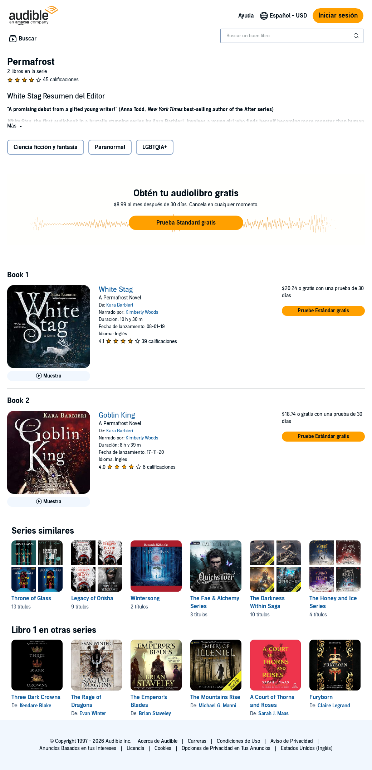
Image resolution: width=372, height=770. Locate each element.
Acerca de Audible (157, 741)
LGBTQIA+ (154, 147)
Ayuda (246, 15)
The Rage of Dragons (86, 701)
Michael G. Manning (220, 706)
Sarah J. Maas (273, 714)
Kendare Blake (35, 706)
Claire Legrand (334, 706)
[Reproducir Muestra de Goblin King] (48, 502)
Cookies (163, 748)
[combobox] (291, 36)
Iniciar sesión (338, 15)
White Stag (116, 289)
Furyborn (321, 697)
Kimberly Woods (142, 312)
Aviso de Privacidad (291, 741)
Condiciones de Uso (238, 741)
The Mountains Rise (215, 697)
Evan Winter (92, 714)
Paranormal (110, 147)
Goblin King (117, 415)
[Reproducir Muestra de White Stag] (48, 376)
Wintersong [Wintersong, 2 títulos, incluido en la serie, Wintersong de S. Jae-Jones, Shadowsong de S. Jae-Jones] (145, 598)
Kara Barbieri (119, 305)
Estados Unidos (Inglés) (307, 748)
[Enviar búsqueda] (357, 36)
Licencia (135, 748)
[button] (15, 126)
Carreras (197, 741)
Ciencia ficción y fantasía (46, 147)
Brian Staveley (155, 714)
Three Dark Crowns (35, 697)
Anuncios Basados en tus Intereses (77, 748)
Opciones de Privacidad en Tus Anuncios (226, 748)
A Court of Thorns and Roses (272, 701)
